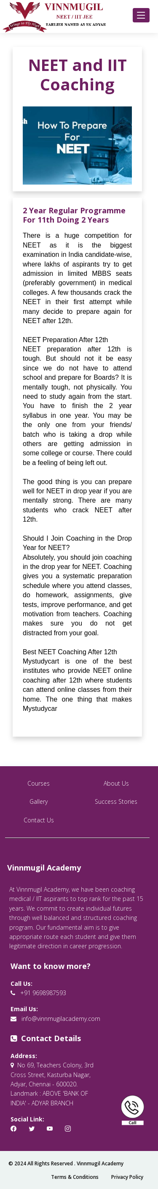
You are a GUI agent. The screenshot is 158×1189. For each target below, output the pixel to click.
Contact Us (39, 820)
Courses (38, 783)
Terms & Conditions (75, 1177)
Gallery (38, 801)
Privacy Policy (127, 1177)
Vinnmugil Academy (100, 1163)
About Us (116, 783)
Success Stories (116, 801)
